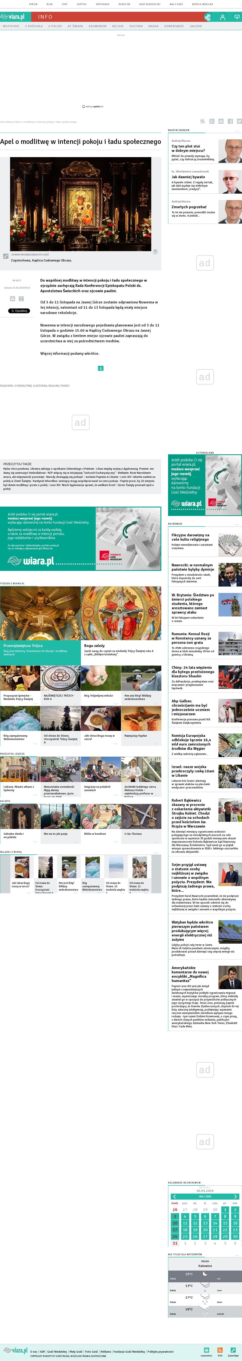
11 (185, 1223)
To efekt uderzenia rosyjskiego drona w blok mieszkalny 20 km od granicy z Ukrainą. (193, 651)
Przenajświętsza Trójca (23, 646)
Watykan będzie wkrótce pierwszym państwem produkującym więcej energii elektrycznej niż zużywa (192, 931)
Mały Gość (176, 4)
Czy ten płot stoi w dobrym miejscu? (188, 148)
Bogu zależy (94, 646)
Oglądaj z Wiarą (11, 852)
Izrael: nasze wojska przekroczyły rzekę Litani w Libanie (193, 771)
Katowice (205, 1266)
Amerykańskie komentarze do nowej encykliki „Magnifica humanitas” (190, 974)
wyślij (12, 298)
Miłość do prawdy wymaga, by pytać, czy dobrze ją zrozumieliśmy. (193, 157)
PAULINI (53, 386)
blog (50, 4)
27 (185, 1209)
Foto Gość (91, 1352)
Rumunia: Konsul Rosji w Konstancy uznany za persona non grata (191, 638)
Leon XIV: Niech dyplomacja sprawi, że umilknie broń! (82, 485)
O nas (33, 1352)
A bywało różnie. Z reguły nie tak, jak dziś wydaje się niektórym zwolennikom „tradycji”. (192, 186)
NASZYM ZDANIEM (178, 130)
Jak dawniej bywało (188, 177)
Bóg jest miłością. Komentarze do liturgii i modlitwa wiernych (35, 652)
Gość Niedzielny (150, 4)
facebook (230, 121)
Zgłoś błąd (233, 1349)
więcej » (35, 701)
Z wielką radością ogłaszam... (190, 754)
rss (211, 121)
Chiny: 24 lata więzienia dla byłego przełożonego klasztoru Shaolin (193, 671)
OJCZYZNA (40, 386)
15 (225, 1223)
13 (205, 1223)
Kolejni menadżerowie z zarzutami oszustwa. (192, 546)
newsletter (221, 121)
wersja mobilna (202, 4)
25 (185, 1236)
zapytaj (82, 4)
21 (215, 1229)
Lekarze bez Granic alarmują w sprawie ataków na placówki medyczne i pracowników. (191, 784)
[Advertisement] (121, 71)
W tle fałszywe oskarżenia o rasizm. (188, 619)
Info (45, 16)
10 (175, 1223)
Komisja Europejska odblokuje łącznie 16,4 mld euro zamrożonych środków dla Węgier (191, 742)
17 (175, 1229)
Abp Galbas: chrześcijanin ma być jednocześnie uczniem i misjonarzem (191, 707)
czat (65, 4)
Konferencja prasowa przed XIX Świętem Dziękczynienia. (191, 721)
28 (195, 1209)
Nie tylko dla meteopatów (185, 1254)
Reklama (106, 1352)
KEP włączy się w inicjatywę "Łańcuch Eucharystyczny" (82, 473)
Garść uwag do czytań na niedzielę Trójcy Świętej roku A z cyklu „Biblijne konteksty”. (118, 652)
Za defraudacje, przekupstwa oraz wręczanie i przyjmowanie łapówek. (192, 685)
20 (205, 1229)
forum (33, 4)
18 (185, 1229)
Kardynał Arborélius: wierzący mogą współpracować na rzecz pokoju (75, 481)
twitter (239, 121)
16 (235, 1223)
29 (205, 1209)
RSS (220, 1349)
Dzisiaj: (205, 1189)
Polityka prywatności (161, 1352)
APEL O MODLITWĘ (19, 386)
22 (225, 1229)
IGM (42, 1352)
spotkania (102, 4)
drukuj (21, 298)
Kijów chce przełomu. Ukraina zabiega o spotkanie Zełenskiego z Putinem (48, 469)
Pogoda (205, 1261)
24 (175, 1236)
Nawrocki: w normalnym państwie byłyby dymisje (193, 567)
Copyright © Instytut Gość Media (49, 1356)
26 (175, 1209)
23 (235, 1229)
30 (215, 1209)
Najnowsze (175, 524)
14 (215, 1223)
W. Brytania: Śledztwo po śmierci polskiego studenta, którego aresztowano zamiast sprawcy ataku (193, 604)
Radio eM (124, 4)
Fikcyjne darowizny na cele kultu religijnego (190, 537)
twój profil (222, 16)
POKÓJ (64, 386)
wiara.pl (15, 17)
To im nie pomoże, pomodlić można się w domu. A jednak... (193, 214)
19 (195, 1229)
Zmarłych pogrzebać (189, 207)
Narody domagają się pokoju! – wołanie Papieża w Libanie (82, 477)
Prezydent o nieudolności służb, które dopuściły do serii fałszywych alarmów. (191, 578)
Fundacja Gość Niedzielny (129, 1352)
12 (195, 1223)
